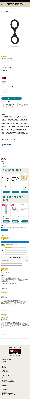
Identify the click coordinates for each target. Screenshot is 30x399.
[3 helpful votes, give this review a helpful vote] (2, 308)
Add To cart (11, 98)
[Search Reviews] (15, 260)
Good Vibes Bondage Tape (15, 216)
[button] (3, 78)
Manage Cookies (5, 371)
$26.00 (15, 189)
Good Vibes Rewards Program (7, 393)
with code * (15, 1)
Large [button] (7, 82)
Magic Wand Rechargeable (24, 216)
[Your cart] (28, 4)
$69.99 (6, 189)
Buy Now (6, 191)
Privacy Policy (4, 367)
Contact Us (4, 363)
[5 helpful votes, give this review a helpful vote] (2, 332)
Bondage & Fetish (9, 8)
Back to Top (15, 340)
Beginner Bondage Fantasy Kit (15, 186)
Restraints (14, 8)
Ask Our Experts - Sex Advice (7, 380)
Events (3, 379)
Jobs (3, 396)
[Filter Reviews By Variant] (11, 266)
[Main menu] (1, 4)
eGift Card (4, 361)
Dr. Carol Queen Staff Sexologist (8, 381)
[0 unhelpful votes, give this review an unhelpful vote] (5, 286)
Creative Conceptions (8, 149)
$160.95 (24, 218)
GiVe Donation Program (6, 392)
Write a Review (15, 241)
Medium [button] (3, 82)
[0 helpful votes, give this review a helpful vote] (2, 286)
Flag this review (4, 288)
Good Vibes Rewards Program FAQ (8, 394)
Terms (3, 368)
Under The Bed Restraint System (6, 186)
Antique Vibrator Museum (7, 390)
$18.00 (24, 189)
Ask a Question (3, 62)
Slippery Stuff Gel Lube (6, 216)
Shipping (3, 366)
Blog (3, 377)
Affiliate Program (5, 389)
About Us (3, 362)
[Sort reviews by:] (11, 264)
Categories (3, 8)
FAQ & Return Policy (6, 370)
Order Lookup (4, 365)
